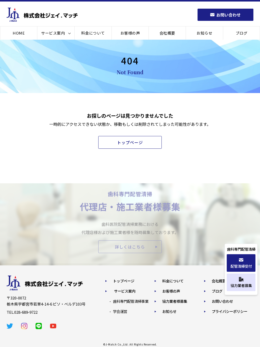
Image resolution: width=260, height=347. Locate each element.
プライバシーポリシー (229, 311)
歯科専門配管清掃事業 (131, 301)
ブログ (242, 33)
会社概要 (167, 33)
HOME (19, 33)
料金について (93, 33)
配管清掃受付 (241, 263)
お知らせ (204, 33)
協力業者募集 (241, 282)
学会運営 (120, 311)
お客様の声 (130, 33)
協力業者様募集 (174, 301)
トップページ (123, 280)
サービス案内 (53, 33)
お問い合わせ (222, 301)
